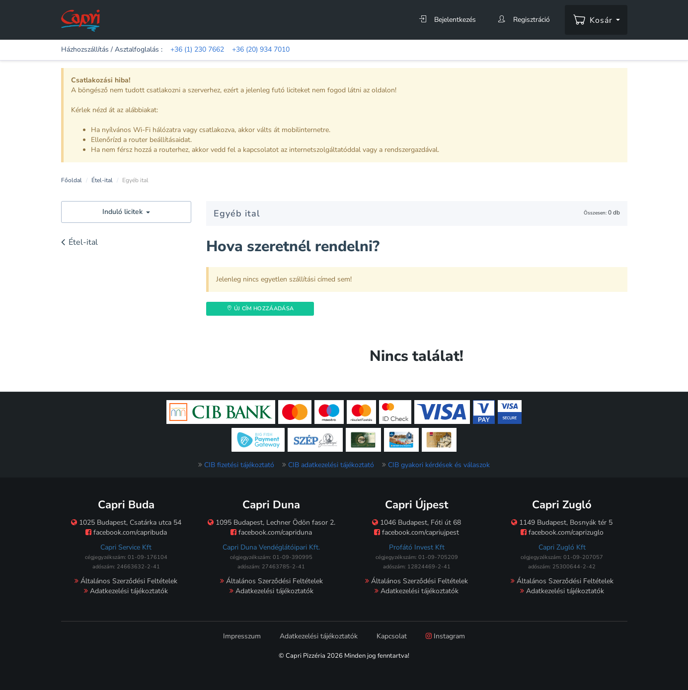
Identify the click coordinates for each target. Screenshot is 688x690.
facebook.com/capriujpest (416, 532)
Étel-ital (102, 180)
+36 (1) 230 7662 (197, 49)
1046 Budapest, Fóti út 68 (416, 522)
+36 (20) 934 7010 (261, 49)
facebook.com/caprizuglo (562, 532)
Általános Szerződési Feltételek (126, 581)
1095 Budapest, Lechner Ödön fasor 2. (271, 522)
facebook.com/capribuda (126, 532)
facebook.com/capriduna (271, 532)
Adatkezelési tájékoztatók (126, 591)
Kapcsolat (392, 636)
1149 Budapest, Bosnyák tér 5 (561, 522)
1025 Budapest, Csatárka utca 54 (126, 522)
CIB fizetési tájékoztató (239, 465)
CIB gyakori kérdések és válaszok (439, 465)
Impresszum (242, 636)
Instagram (445, 636)
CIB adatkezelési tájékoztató (331, 465)
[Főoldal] (80, 20)
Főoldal (71, 180)
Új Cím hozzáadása (260, 308)
